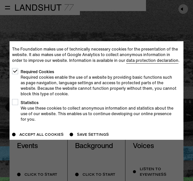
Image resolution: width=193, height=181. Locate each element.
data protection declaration (152, 60)
